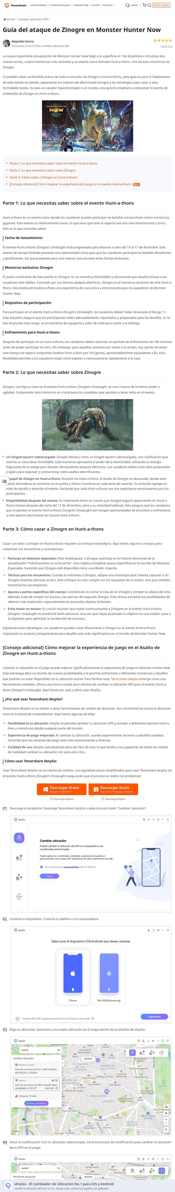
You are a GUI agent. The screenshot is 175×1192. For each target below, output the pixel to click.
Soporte (131, 5)
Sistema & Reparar (38, 5)
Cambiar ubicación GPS (56, 46)
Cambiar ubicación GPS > (34, 19)
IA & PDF (95, 5)
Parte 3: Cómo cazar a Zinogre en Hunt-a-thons (43, 177)
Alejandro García (23, 41)
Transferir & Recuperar (60, 5)
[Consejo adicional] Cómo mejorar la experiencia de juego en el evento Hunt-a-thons (70, 184)
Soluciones (107, 5)
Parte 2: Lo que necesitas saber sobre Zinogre (42, 170)
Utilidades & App (81, 5)
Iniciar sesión (161, 5)
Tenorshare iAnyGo (125, 679)
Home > (12, 19)
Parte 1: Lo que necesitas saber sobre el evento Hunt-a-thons (53, 163)
